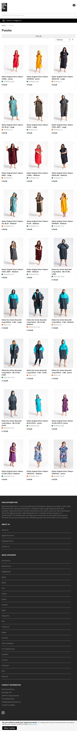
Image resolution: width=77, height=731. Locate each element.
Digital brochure (8, 535)
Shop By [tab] (39, 36)
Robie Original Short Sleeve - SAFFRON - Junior (38, 78)
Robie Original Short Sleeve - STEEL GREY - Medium (13, 270)
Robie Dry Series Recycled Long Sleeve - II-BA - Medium (63, 321)
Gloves (4, 594)
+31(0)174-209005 (8, 705)
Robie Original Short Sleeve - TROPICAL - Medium (38, 472)
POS (3, 621)
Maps (4, 610)
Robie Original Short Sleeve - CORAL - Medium (38, 174)
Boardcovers (6, 566)
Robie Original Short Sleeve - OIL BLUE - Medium (13, 222)
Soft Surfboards (7, 643)
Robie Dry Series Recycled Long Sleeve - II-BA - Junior (62, 371)
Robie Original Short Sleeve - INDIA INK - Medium (63, 174)
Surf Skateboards (8, 649)
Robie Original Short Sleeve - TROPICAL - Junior (63, 472)
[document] (38, 726)
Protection (5, 627)
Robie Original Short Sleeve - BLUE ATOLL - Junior (38, 422)
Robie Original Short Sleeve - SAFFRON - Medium (63, 222)
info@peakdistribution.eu (11, 702)
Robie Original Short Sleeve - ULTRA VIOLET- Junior (63, 422)
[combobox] (38, 15)
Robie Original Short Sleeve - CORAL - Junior (13, 78)
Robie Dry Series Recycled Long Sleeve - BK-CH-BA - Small (11, 372)
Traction (5, 660)
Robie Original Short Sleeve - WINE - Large (13, 174)
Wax (3, 671)
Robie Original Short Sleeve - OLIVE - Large (38, 126)
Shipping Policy (7, 541)
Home (4, 25)
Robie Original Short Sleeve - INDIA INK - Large (63, 78)
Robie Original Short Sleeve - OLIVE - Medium (38, 222)
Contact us (6, 546)
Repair (4, 632)
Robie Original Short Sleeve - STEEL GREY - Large (63, 126)
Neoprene (5, 616)
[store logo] (4, 7)
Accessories (6, 561)
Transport (5, 665)
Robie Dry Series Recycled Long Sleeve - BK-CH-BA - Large (61, 271)
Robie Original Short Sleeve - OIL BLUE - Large (13, 126)
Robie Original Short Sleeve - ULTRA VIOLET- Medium (13, 472)
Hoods (4, 599)
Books (4, 577)
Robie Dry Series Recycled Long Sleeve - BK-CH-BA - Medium (37, 322)
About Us (5, 530)
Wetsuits (5, 676)
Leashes (5, 605)
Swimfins (5, 654)
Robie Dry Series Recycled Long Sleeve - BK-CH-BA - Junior (11, 423)
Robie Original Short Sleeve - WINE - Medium (38, 270)
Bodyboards (6, 572)
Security (5, 638)
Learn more (33, 724)
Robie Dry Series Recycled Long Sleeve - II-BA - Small (37, 371)
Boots (4, 583)
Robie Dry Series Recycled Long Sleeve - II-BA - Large (12, 321)
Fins (3, 588)
